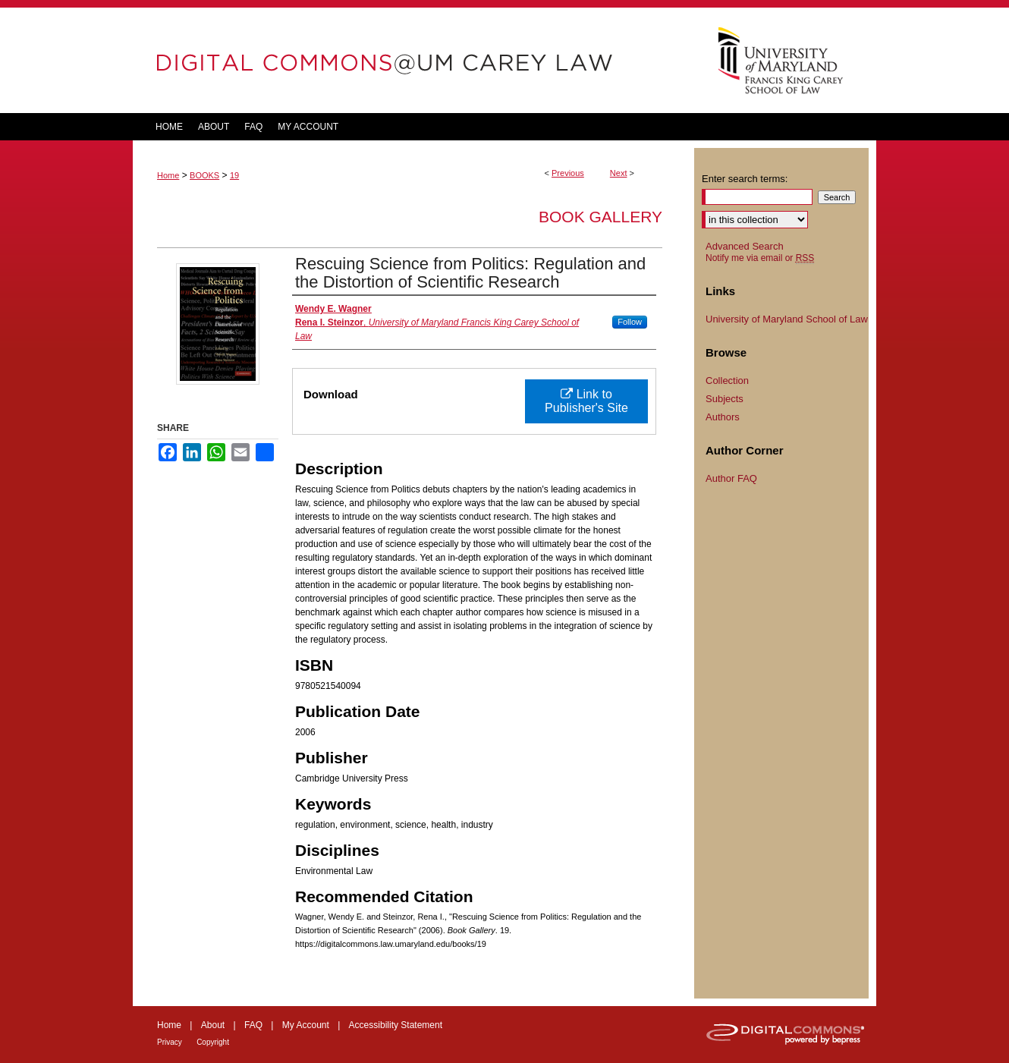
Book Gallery (600, 216)
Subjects (724, 398)
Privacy (169, 1042)
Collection (727, 380)
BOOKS (204, 175)
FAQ (253, 1025)
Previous (568, 173)
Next (618, 173)
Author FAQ (731, 478)
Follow (630, 321)
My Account (305, 1025)
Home (168, 175)
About (213, 1025)
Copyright (212, 1042)
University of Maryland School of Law (787, 319)
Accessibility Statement (395, 1025)
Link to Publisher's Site (586, 401)
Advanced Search (745, 246)
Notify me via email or (760, 258)
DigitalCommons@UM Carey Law (413, 60)
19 (234, 175)
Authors (723, 417)
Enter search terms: (744, 178)
